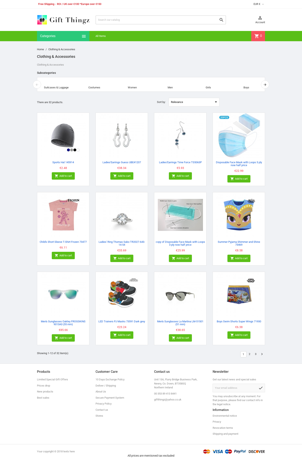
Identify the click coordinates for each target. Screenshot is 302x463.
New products (45, 391)
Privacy (217, 421)
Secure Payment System (110, 397)
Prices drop (43, 385)
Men (170, 87)
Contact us (102, 409)
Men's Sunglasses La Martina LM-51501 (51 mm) (180, 323)
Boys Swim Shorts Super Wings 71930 (239, 321)
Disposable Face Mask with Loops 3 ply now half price (239, 164)
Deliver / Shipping (106, 385)
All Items (101, 36)
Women (132, 87)
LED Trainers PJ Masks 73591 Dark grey (121, 321)
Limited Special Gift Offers (52, 379)
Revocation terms (223, 427)
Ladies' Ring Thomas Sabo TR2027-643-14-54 (122, 243)
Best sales (43, 397)
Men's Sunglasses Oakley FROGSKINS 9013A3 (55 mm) (63, 323)
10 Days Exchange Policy (110, 379)
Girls (208, 87)
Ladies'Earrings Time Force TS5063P (180, 162)
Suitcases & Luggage (56, 87)
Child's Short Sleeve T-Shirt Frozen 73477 (63, 241)
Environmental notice (225, 415)
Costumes (94, 87)
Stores (99, 415)
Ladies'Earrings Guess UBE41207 (122, 162)
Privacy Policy (104, 403)
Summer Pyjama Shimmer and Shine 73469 (239, 243)
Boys (246, 87)
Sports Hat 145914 (63, 162)
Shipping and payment (225, 433)
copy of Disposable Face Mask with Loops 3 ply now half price (180, 243)
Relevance (194, 101)
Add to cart (63, 176)
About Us (101, 391)
